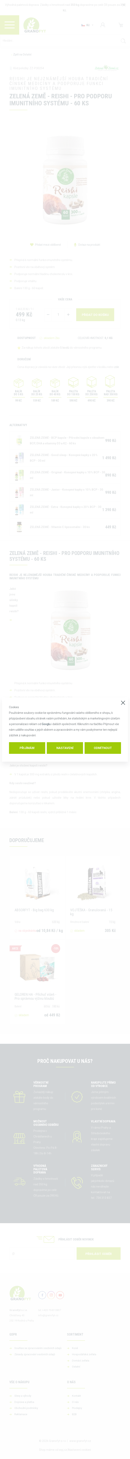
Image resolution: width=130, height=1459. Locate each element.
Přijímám (27, 748)
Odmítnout (103, 748)
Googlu (46, 724)
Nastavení (64, 748)
